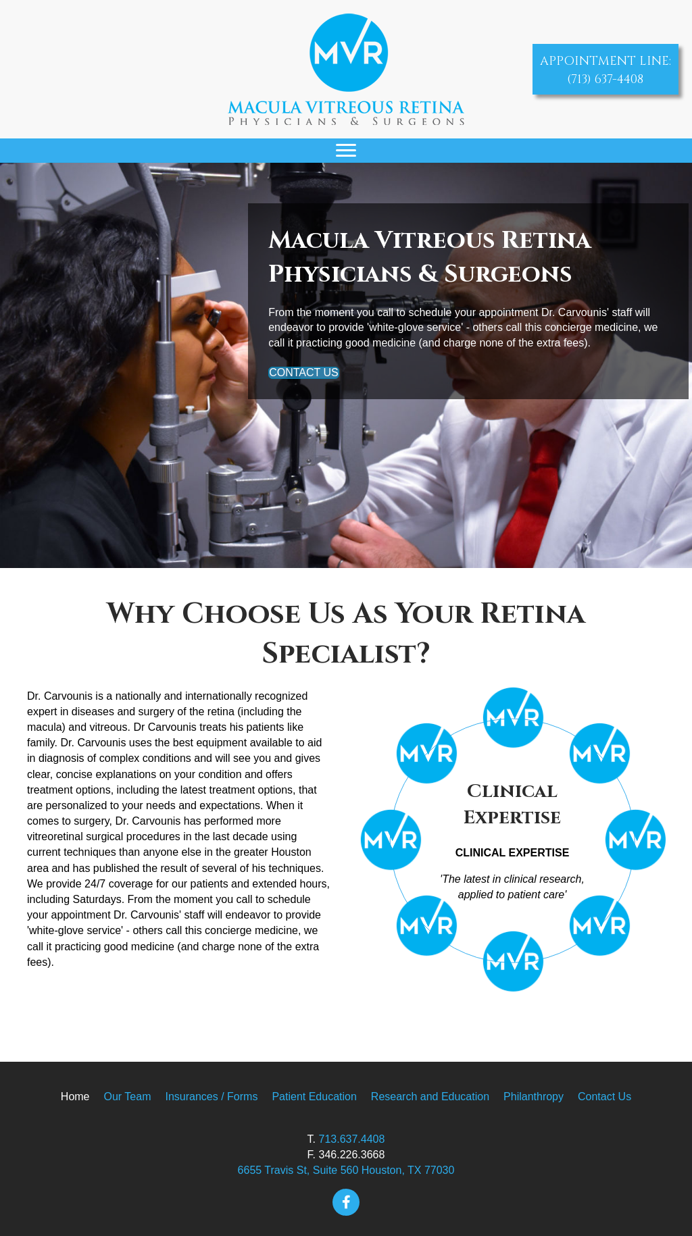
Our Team (127, 1096)
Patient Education (314, 1096)
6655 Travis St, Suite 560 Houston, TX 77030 (346, 1170)
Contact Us (604, 1096)
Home (75, 1096)
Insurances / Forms (211, 1096)
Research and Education (430, 1096)
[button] (346, 1202)
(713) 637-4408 (605, 79)
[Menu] (346, 150)
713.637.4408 (352, 1139)
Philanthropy (533, 1096)
